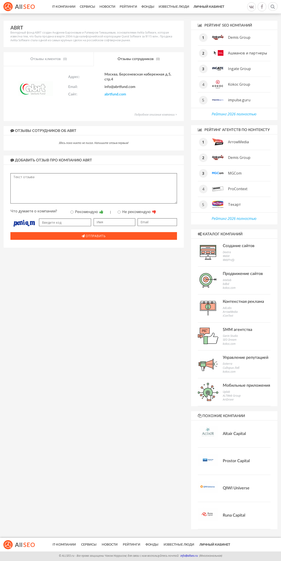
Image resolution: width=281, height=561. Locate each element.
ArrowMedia (238, 141)
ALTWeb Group (232, 396)
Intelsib (227, 280)
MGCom (235, 173)
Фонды (147, 6)
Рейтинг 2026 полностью (234, 114)
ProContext (237, 188)
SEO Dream (229, 340)
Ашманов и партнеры (247, 53)
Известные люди (174, 6)
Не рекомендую (137, 211)
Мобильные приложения (246, 386)
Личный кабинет (209, 6)
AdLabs (227, 308)
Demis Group (239, 37)
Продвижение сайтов (243, 274)
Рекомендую (86, 211)
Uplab (226, 392)
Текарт (234, 204)
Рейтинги (128, 6)
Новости (107, 6)
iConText (228, 316)
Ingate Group (239, 68)
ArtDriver (228, 399)
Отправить (94, 236)
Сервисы (87, 6)
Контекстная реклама (243, 302)
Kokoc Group (239, 84)
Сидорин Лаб (231, 368)
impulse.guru (239, 99)
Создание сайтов (238, 246)
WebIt (226, 256)
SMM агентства (237, 330)
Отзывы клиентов (48, 59)
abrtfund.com (115, 94)
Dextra (227, 252)
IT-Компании (63, 6)
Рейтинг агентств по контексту (234, 130)
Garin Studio (230, 336)
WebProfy (229, 260)
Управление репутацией (245, 358)
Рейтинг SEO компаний (225, 25)
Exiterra (227, 364)
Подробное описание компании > (155, 115)
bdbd (226, 284)
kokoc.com (229, 288)
